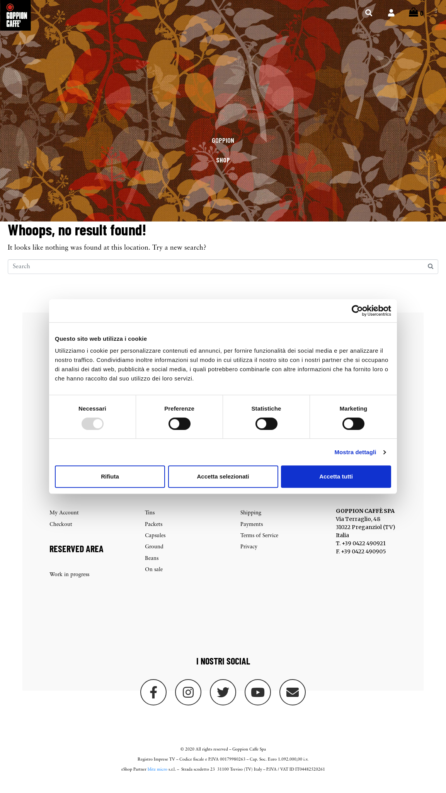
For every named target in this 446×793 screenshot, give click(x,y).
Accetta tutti (336, 476)
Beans (151, 567)
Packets (153, 533)
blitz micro (157, 778)
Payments (251, 533)
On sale (154, 579)
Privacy (248, 556)
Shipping (250, 522)
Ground (154, 556)
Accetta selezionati (223, 476)
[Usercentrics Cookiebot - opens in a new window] (357, 310)
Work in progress (69, 583)
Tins (150, 522)
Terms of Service (259, 545)
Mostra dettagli (355, 452)
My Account (64, 522)
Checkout (60, 533)
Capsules (155, 545)
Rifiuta (110, 476)
